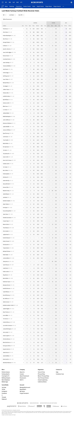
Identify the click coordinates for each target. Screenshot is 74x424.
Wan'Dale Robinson (7, 362)
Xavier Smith (5, 157)
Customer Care (60, 374)
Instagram (4, 391)
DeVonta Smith (6, 103)
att (49, 25)
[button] (63, 6)
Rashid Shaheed (6, 237)
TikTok (3, 389)
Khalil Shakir (5, 254)
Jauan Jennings (6, 62)
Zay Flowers (5, 69)
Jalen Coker (5, 214)
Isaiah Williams (6, 291)
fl (62, 25)
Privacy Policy (41, 374)
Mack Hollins (5, 143)
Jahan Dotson (6, 352)
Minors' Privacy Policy (43, 376)
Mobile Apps (5, 382)
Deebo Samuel (6, 241)
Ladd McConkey (6, 96)
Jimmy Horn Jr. (6, 261)
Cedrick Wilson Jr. (7, 322)
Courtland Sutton (7, 59)
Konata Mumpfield (7, 210)
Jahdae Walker (6, 113)
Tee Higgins (5, 86)
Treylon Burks (6, 248)
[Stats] (34, 6)
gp (23, 25)
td (45, 25)
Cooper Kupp (6, 221)
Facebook (4, 393)
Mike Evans (5, 106)
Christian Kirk (6, 244)
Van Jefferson (6, 298)
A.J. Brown (5, 109)
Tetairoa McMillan (7, 66)
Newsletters (23, 389)
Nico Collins (5, 170)
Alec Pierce (5, 39)
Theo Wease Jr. (6, 227)
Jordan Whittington (7, 329)
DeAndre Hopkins (6, 200)
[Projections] (19, 6)
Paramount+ (23, 378)
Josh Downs (5, 136)
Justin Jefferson (6, 119)
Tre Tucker (5, 167)
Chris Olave (5, 32)
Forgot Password (24, 393)
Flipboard (4, 399)
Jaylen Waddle (6, 126)
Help (57, 372)
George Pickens (6, 42)
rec (30, 25)
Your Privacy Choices (43, 378)
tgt (26, 25)
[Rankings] (12, 6)
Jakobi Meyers (6, 194)
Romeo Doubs (6, 55)
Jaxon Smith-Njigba (7, 52)
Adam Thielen (6, 204)
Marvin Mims (5, 278)
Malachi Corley (6, 190)
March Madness (6, 380)
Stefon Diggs (6, 72)
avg (42, 25)
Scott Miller (5, 315)
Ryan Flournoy (6, 133)
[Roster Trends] (27, 6)
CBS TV (21, 380)
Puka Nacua (5, 28)
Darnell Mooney (6, 295)
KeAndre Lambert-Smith (8, 305)
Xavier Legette (6, 335)
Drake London (6, 271)
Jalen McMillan (6, 355)
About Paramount (24, 376)
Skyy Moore (5, 275)
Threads (4, 397)
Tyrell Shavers (6, 264)
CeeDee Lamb (6, 163)
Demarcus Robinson (7, 123)
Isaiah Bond (5, 268)
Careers (22, 374)
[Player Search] (57, 6)
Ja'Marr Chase (6, 89)
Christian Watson (6, 339)
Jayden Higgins (6, 308)
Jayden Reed (6, 234)
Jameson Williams (7, 130)
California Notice (42, 382)
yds (33, 25)
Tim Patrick (5, 318)
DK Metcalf (5, 177)
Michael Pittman (6, 251)
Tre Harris (5, 150)
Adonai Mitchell (6, 184)
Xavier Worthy (6, 180)
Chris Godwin (6, 231)
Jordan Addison (6, 258)
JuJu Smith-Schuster (7, 325)
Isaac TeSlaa (5, 79)
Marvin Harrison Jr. (7, 342)
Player (4, 25)
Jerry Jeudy (5, 332)
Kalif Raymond (6, 76)
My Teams (22, 391)
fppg (70, 25)
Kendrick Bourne (6, 288)
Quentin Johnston (7, 49)
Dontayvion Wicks (7, 345)
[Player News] (49, 6)
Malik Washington (7, 116)
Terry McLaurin (6, 153)
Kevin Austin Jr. (6, 359)
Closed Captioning (42, 380)
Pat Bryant (5, 207)
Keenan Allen (6, 187)
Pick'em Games (6, 372)
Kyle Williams (6, 99)
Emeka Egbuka (6, 173)
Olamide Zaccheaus (7, 217)
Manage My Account (25, 387)
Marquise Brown (6, 285)
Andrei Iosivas (6, 302)
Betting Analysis (6, 378)
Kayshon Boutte (6, 349)
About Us (22, 372)
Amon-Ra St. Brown (7, 160)
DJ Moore (5, 45)
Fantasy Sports (5, 374)
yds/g (37, 25)
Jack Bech (5, 197)
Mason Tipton (6, 224)
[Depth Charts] (40, 6)
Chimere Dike (6, 92)
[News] (6, 6)
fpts (65, 25)
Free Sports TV (5, 376)
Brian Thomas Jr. (6, 312)
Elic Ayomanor (6, 146)
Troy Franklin (5, 140)
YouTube (4, 387)
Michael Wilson (6, 82)
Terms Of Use (41, 372)
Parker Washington (7, 35)
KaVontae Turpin (6, 281)
